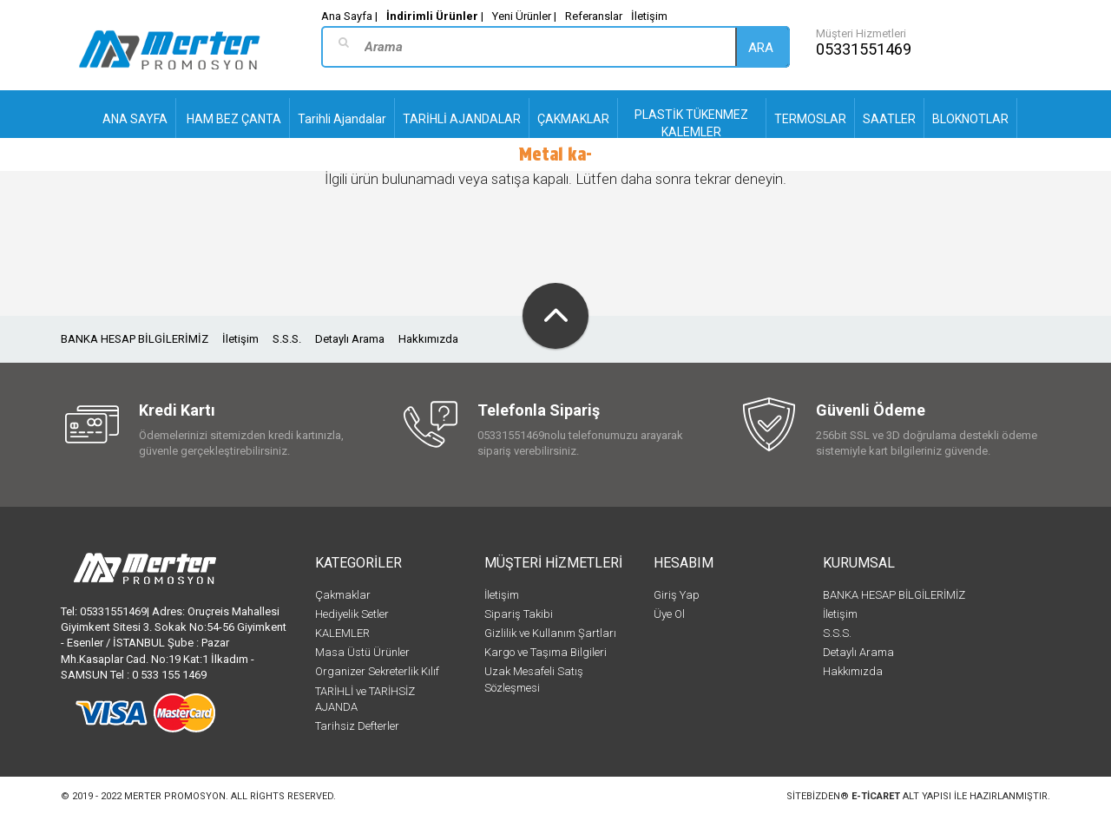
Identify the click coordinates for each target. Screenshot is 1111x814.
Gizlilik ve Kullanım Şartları (550, 633)
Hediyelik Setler (352, 613)
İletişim (649, 16)
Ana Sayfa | (349, 16)
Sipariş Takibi (518, 613)
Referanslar (593, 16)
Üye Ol (669, 613)
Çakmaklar (343, 594)
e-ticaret (875, 796)
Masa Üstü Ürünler (362, 652)
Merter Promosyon (175, 796)
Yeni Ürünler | (524, 16)
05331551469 (863, 49)
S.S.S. (287, 338)
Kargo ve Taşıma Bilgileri (545, 652)
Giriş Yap (677, 594)
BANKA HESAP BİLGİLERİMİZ (134, 338)
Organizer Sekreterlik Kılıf (377, 671)
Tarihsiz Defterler (357, 725)
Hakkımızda (428, 338)
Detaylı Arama (350, 338)
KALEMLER (342, 633)
